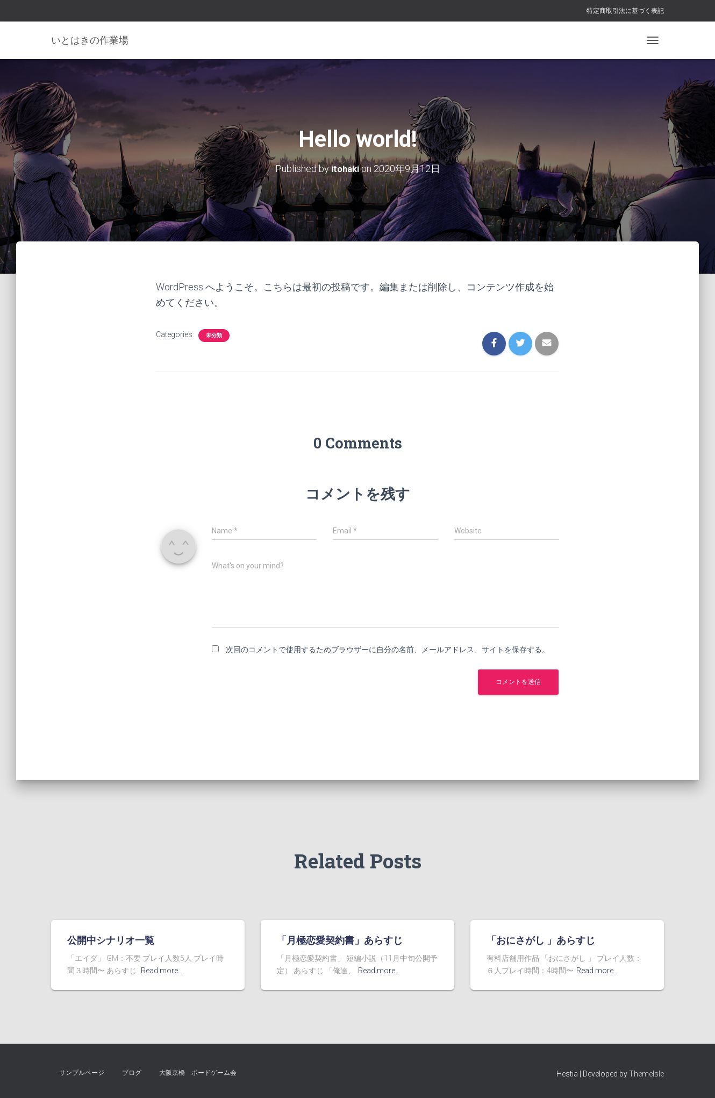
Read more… (162, 970)
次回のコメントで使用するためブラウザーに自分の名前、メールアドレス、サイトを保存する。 (387, 649)
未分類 (214, 335)
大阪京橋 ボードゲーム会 (198, 1072)
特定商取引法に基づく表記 (625, 11)
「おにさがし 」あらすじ (541, 939)
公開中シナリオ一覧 (110, 939)
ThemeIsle (646, 1074)
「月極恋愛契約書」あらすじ (340, 939)
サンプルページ (81, 1072)
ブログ (131, 1072)
